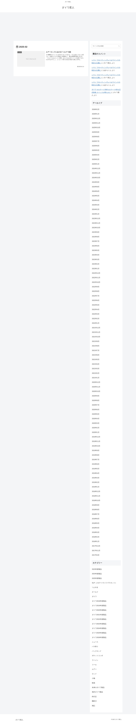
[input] (106, 46)
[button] (118, 46)
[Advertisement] (68, 26)
